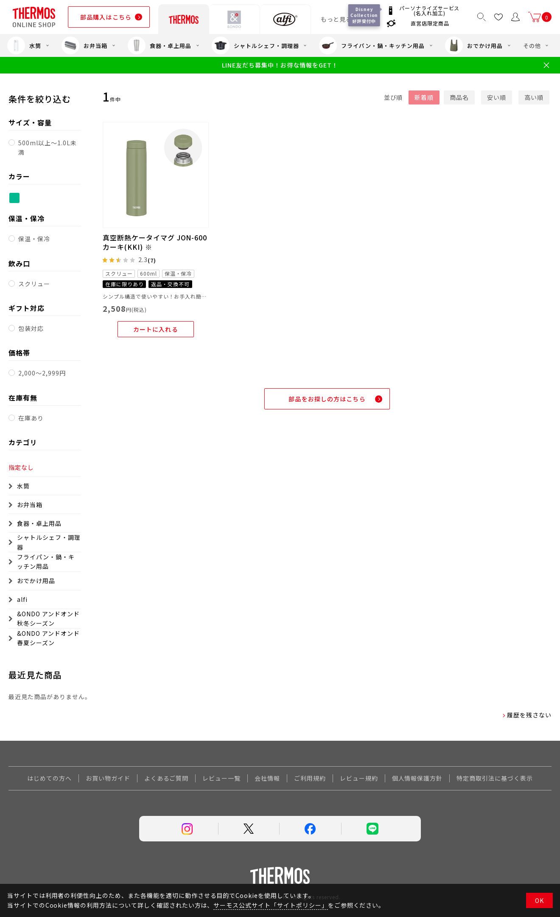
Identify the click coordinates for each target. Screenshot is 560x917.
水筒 (24, 45)
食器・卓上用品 (159, 45)
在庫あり (31, 418)
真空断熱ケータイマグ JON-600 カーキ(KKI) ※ (155, 242)
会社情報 (267, 778)
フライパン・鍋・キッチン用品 (371, 45)
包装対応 (31, 328)
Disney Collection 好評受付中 (364, 15)
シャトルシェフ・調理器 (255, 45)
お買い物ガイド (108, 778)
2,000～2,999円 (42, 373)
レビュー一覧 (221, 778)
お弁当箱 (84, 45)
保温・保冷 (34, 238)
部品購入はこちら (106, 17)
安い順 (496, 97)
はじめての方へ (49, 778)
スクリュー (34, 283)
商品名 (459, 97)
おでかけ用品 (474, 45)
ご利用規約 (310, 778)
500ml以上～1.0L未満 (47, 147)
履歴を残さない (529, 715)
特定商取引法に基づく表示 (494, 778)
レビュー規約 (359, 778)
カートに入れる (155, 329)
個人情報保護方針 (417, 778)
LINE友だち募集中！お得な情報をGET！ (280, 65)
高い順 (533, 97)
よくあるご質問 (166, 778)
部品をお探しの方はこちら (326, 399)
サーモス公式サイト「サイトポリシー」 (270, 905)
